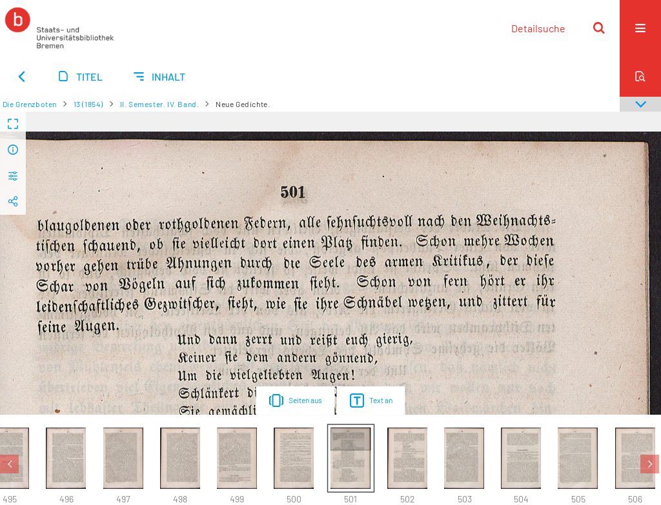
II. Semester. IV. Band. (159, 103)
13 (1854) (88, 103)
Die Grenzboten (30, 103)
